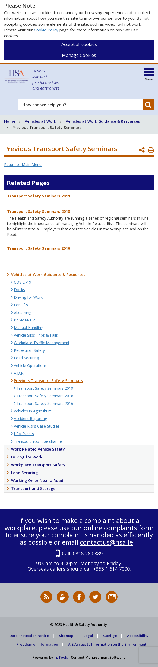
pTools (62, 657)
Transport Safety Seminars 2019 (38, 196)
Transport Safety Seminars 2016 (38, 248)
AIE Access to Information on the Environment (107, 644)
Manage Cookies (79, 55)
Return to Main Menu (23, 164)
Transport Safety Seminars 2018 (38, 211)
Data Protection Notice (29, 635)
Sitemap (66, 635)
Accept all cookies (79, 44)
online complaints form (119, 527)
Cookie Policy (46, 29)
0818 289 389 (88, 553)
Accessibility (137, 635)
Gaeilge (110, 635)
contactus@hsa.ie (106, 542)
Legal (88, 635)
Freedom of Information (37, 644)
